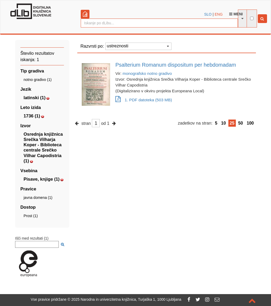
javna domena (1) (38, 197)
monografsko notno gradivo (147, 73)
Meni (236, 14)
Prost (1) (31, 216)
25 (232, 123)
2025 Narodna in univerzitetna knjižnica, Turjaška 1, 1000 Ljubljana (126, 299)
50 (240, 123)
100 (250, 123)
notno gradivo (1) (38, 79)
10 (223, 123)
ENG (219, 14)
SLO (208, 14)
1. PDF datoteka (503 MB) (143, 100)
